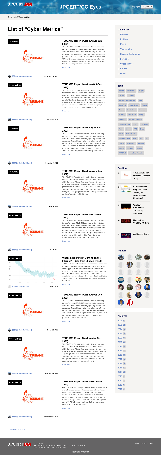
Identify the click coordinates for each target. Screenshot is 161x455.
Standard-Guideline (136, 153)
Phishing (130, 148)
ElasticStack (131, 110)
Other (123, 74)
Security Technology (130, 54)
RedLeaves (132, 115)
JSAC (135, 139)
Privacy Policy (140, 443)
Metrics (139, 148)
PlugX (141, 115)
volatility (122, 115)
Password (144, 124)
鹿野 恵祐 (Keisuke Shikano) (22, 76)
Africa (121, 134)
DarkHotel (122, 119)
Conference (131, 91)
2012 (120, 381)
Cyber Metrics (15, 85)
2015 (120, 368)
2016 (120, 363)
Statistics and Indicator (127, 100)
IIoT (147, 139)
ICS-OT (123, 69)
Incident (124, 39)
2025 (120, 325)
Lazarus (141, 143)
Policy (121, 129)
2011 (120, 385)
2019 (120, 351)
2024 (120, 329)
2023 (120, 333)
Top (9, 17)
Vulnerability (126, 49)
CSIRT (135, 124)
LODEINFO (131, 143)
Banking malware (135, 119)
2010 (120, 389)
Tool (140, 100)
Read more (66, 67)
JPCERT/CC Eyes (80, 7)
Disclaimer (149, 443)
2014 (120, 372)
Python (121, 91)
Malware (124, 34)
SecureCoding (131, 134)
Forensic (124, 59)
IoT (141, 139)
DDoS (128, 129)
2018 (120, 355)
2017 (120, 359)
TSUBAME (13, 42)
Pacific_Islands (124, 124)
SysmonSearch (124, 139)
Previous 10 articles (18, 429)
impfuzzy (142, 110)
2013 (120, 376)
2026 (120, 321)
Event (123, 44)
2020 (120, 346)
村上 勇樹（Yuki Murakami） (22, 286)
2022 (120, 338)
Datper (141, 91)
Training (131, 95)
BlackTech (122, 105)
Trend (142, 129)
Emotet (121, 148)
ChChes (121, 95)
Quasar (121, 143)
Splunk (121, 110)
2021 (120, 342)
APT (135, 129)
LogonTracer (134, 105)
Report (144, 105)
